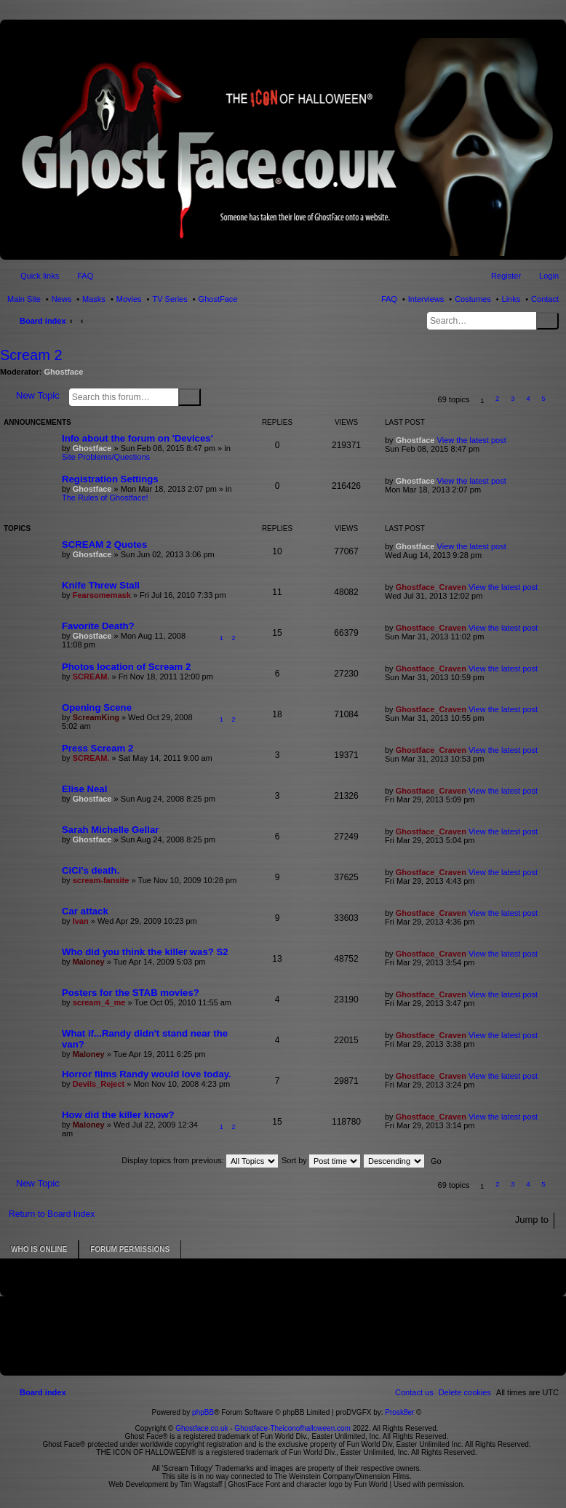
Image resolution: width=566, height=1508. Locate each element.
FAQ (389, 299)
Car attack (85, 911)
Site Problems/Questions (106, 456)
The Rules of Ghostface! (105, 497)
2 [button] (497, 398)
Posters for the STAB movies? (130, 992)
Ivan (81, 921)
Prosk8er (399, 1412)
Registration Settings (110, 479)
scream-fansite (101, 880)
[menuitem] (465, 1392)
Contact (545, 299)
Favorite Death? (98, 626)
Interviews (426, 299)
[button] (559, 400)
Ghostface (64, 371)
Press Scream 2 (97, 748)
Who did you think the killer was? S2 (145, 951)
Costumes (473, 299)
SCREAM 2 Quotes (104, 544)
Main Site (24, 299)
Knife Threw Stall (101, 585)
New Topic (38, 395)
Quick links (39, 275)
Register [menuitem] (506, 275)
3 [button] (513, 398)
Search (547, 321)
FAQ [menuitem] (85, 275)
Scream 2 (31, 355)
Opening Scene (97, 707)
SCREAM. (91, 676)
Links (511, 299)
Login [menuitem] (549, 275)
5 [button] (543, 398)
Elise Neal (84, 788)
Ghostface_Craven (431, 587)
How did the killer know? (118, 1114)
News (62, 299)
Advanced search (210, 396)
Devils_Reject (99, 1084)
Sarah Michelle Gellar (110, 829)
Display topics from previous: (199, 1160)
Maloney (89, 961)
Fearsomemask (102, 595)
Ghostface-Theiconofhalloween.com (292, 1428)
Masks (93, 299)
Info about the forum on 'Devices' (137, 438)
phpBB (203, 1412)
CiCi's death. (90, 870)
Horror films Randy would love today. (146, 1074)
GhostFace (218, 299)
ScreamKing (96, 717)
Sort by (321, 1160)
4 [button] (528, 398)
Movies (129, 299)
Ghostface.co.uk (202, 1428)
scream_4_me (99, 1002)
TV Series (169, 299)
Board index (43, 320)
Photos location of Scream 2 (126, 666)
